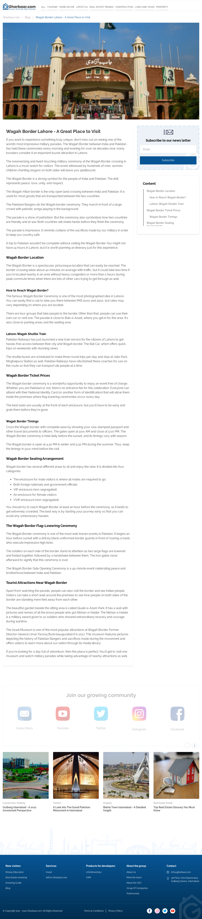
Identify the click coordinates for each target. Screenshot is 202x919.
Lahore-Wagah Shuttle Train (166, 203)
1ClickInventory (94, 872)
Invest (49, 872)
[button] (194, 745)
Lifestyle (82, 7)
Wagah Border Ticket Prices (164, 210)
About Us (131, 872)
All (43, 7)
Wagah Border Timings (163, 216)
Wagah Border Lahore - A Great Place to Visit (63, 17)
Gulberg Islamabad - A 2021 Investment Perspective (19, 809)
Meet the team (134, 877)
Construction (124, 7)
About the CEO (133, 883)
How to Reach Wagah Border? (168, 197)
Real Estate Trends (101, 7)
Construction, (9, 803)
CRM (88, 877)
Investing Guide (13, 883)
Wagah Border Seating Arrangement (160, 224)
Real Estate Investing (16, 877)
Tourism (52, 7)
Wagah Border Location (161, 191)
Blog (27, 17)
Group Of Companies (137, 888)
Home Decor (66, 7)
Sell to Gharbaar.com (56, 877)
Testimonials (132, 893)
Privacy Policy (115, 911)
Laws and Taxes (144, 7)
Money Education (15, 872)
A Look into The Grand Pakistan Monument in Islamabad (71, 809)
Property (162, 7)
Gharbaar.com (11, 17)
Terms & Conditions (94, 911)
